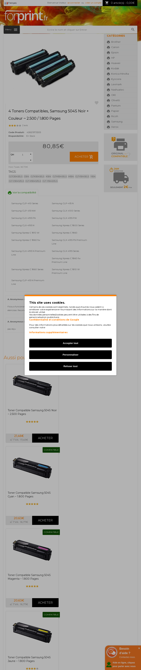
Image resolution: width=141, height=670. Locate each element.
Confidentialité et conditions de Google (54, 320)
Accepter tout (70, 343)
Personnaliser (70, 354)
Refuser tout (71, 366)
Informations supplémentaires (48, 332)
